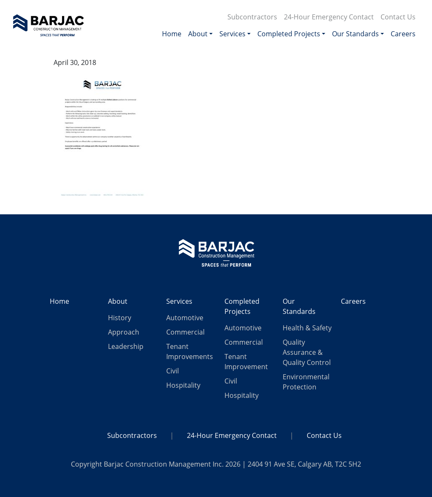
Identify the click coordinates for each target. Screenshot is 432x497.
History (119, 317)
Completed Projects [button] (288, 33)
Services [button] (232, 33)
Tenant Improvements (189, 351)
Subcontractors (252, 17)
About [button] (198, 33)
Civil (172, 370)
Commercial (185, 332)
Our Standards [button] (355, 33)
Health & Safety (307, 327)
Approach (123, 332)
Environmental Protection (306, 382)
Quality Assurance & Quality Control (307, 352)
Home (171, 33)
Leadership (125, 346)
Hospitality (183, 385)
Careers (403, 33)
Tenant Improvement (246, 361)
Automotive (184, 317)
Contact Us (398, 17)
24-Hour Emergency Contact (329, 17)
